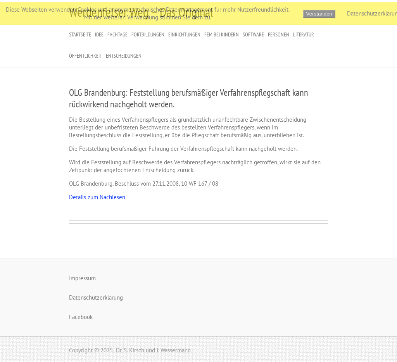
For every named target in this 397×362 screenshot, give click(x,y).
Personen (278, 34)
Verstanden (319, 14)
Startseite (80, 34)
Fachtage (117, 34)
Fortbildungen (147, 34)
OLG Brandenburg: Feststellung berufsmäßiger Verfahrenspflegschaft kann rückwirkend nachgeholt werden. (188, 98)
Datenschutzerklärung (96, 297)
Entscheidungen (124, 55)
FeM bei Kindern (221, 34)
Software (253, 34)
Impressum (82, 278)
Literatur (303, 34)
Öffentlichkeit (85, 55)
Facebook (81, 317)
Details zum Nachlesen (97, 197)
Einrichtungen (184, 34)
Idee (99, 34)
